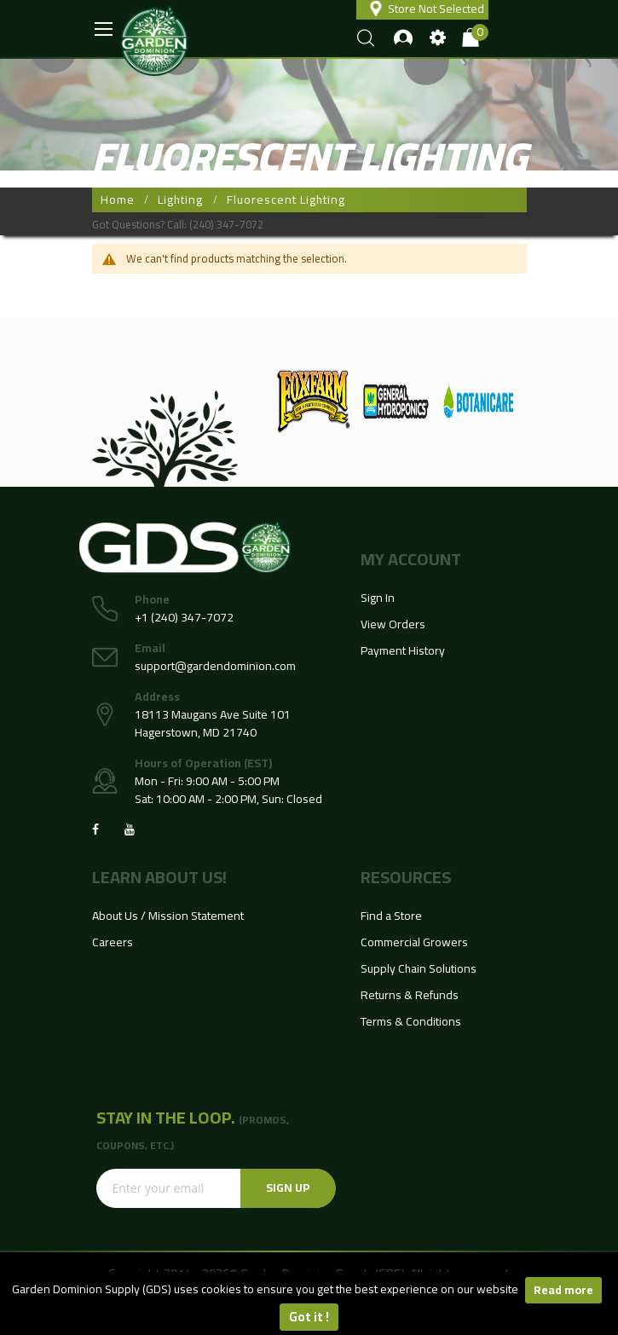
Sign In (378, 598)
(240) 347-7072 (226, 224)
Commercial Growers (414, 942)
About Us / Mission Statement (168, 915)
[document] (309, 1303)
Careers (112, 942)
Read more (563, 1290)
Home (118, 199)
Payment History (403, 650)
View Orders (393, 624)
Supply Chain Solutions (418, 968)
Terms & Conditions (411, 1021)
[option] (313, 401)
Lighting (180, 199)
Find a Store (391, 915)
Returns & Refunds (410, 995)
